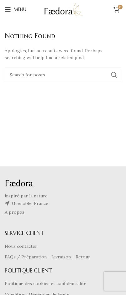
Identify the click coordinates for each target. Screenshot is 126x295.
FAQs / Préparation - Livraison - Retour (47, 257)
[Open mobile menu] (15, 9)
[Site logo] (63, 9)
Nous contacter (21, 246)
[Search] (63, 75)
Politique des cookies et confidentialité (46, 283)
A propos (14, 212)
